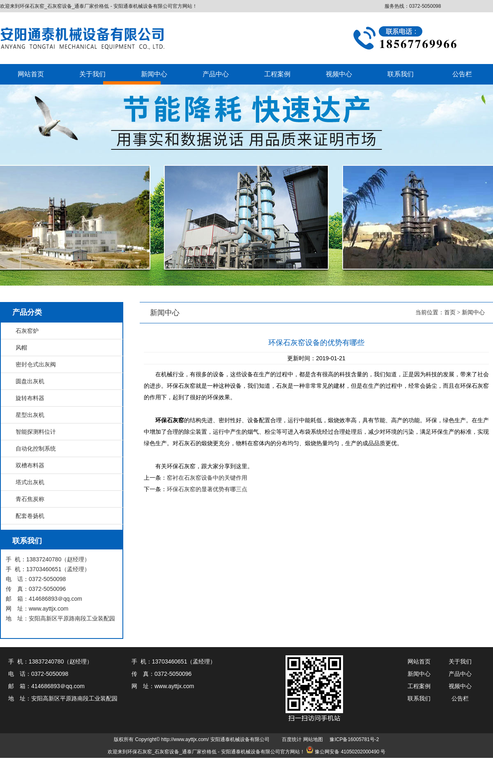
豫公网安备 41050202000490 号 (350, 752)
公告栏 (462, 74)
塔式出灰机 (30, 482)
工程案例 (277, 74)
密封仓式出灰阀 (36, 364)
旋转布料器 (30, 398)
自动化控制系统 (36, 448)
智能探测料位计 (36, 431)
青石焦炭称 (30, 499)
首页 (450, 312)
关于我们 (92, 74)
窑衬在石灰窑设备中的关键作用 (207, 477)
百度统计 (292, 739)
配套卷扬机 (30, 516)
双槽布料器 (30, 465)
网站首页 (31, 74)
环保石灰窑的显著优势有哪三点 (207, 489)
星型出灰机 (30, 415)
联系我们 (400, 74)
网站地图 (313, 739)
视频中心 (339, 74)
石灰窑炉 (27, 330)
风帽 (21, 347)
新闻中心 (154, 74)
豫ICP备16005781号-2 (354, 739)
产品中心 (216, 74)
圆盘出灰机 (30, 381)
